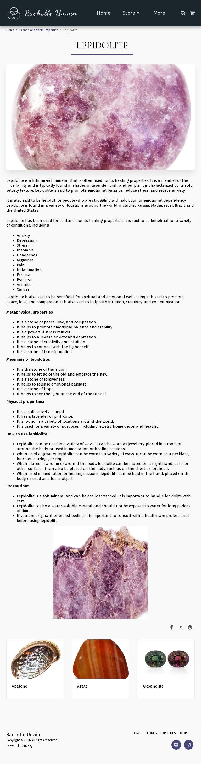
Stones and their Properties (38, 30)
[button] (182, 12)
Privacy (27, 746)
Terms (10, 746)
